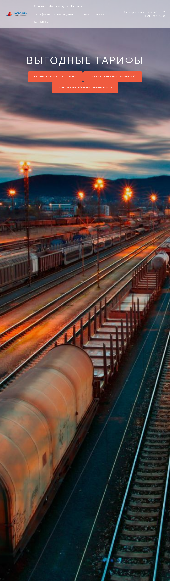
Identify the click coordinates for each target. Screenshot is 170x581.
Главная (40, 6)
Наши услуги (58, 6)
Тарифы (77, 6)
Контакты (41, 22)
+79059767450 (155, 16)
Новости (97, 14)
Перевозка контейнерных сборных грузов (85, 87)
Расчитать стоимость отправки (55, 76)
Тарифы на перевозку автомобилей (61, 14)
